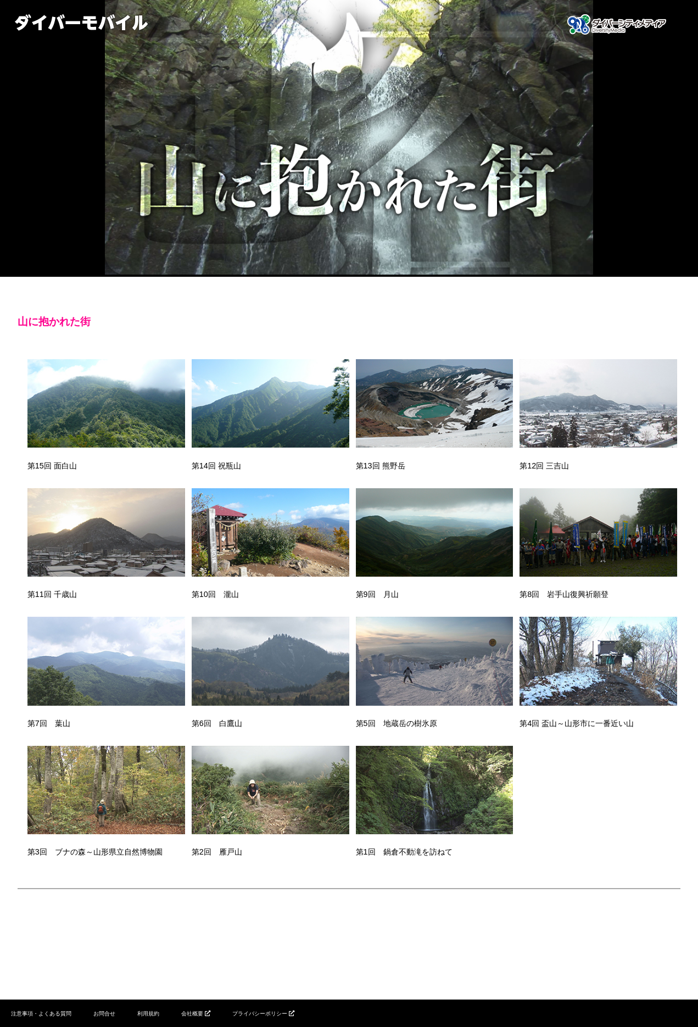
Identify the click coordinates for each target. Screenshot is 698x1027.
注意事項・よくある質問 (41, 1014)
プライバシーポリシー (259, 1014)
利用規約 (148, 1014)
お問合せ (104, 1014)
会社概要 (192, 1014)
